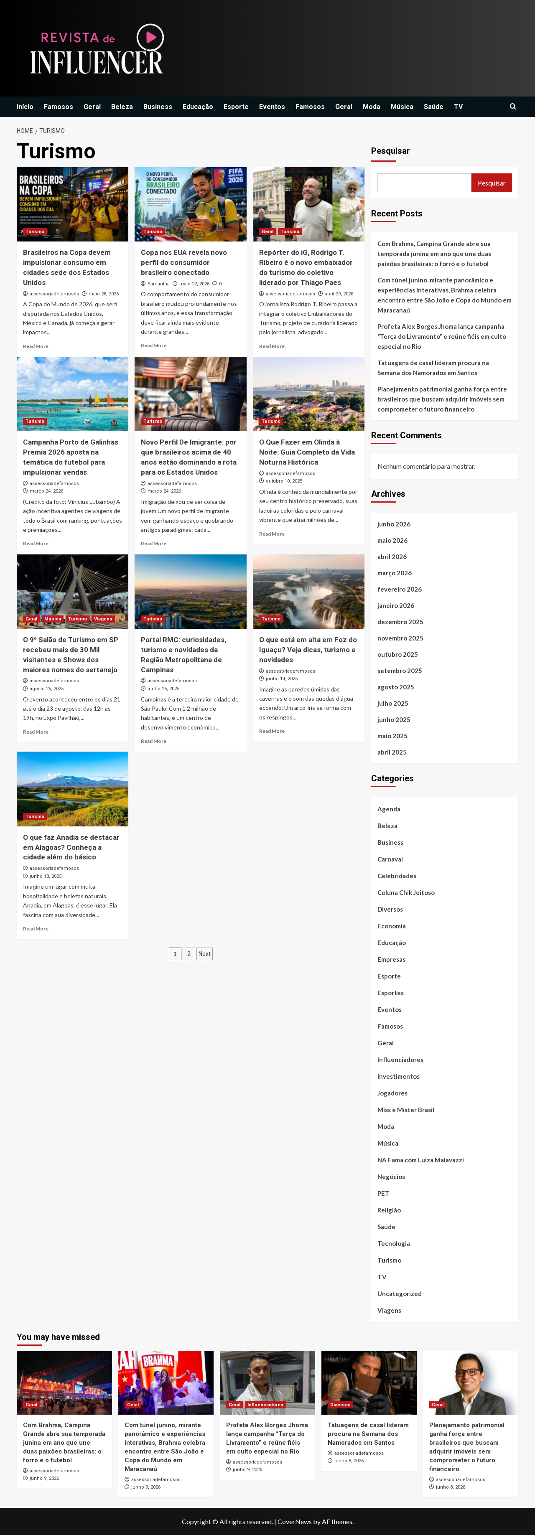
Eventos (272, 107)
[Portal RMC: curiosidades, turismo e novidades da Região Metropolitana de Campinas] (190, 591)
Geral (92, 107)
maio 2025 (392, 736)
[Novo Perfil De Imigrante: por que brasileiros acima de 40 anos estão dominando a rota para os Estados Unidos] (190, 394)
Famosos (58, 107)
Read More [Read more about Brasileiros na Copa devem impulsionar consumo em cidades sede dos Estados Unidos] (35, 346)
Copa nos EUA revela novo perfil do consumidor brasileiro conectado (184, 262)
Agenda (388, 809)
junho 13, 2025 (45, 876)
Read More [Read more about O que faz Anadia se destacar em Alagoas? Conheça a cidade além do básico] (35, 928)
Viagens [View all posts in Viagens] (103, 619)
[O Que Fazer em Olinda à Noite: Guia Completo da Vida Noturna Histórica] (308, 394)
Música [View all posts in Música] (52, 619)
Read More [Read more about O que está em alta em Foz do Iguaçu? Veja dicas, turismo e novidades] (272, 731)
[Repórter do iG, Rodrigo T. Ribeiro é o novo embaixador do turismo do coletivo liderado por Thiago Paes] (308, 204)
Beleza (122, 107)
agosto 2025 (395, 687)
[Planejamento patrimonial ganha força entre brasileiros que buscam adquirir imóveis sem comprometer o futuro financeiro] (470, 1383)
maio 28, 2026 (104, 294)
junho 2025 (393, 719)
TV (458, 107)
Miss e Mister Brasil (405, 1109)
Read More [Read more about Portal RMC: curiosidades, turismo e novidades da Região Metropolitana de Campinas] (153, 741)
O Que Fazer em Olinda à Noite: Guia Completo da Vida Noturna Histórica (307, 452)
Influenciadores (400, 1059)
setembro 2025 (399, 670)
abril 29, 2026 (339, 294)
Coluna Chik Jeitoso (406, 892)
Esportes (390, 992)
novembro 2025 (400, 638)
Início (25, 107)
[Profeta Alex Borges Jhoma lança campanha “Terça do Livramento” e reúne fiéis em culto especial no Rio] (267, 1383)
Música (402, 107)
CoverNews (295, 1521)
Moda (371, 107)
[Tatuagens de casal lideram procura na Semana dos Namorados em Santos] (369, 1383)
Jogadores (392, 1093)
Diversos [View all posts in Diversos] (340, 1405)
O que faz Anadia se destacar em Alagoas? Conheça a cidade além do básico (71, 847)
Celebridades (396, 875)
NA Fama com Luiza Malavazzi (420, 1160)
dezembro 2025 (400, 621)
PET (383, 1193)
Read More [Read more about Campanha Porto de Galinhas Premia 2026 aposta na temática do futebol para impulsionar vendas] (35, 543)
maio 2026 (392, 540)
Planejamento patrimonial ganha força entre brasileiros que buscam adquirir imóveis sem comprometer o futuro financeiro (442, 399)
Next (205, 953)
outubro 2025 (397, 654)
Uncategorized (399, 1293)
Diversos (390, 909)
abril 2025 (392, 752)
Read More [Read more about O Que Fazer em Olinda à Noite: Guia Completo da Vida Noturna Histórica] (272, 534)
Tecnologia (393, 1243)
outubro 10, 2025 (284, 481)
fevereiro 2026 (399, 589)
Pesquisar (390, 151)
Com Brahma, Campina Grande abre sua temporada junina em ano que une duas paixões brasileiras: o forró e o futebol (434, 253)
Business (157, 107)
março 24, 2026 (46, 491)
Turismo (389, 1260)
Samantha (159, 284)
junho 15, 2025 (163, 688)
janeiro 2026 (395, 605)
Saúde (433, 107)
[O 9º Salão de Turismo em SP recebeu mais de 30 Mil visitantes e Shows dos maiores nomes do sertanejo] (72, 591)
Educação (198, 107)
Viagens (389, 1310)
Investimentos (398, 1076)
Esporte (236, 107)
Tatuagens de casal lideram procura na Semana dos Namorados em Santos (433, 367)
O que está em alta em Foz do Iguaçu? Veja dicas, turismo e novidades (308, 649)
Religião (389, 1210)
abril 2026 (392, 556)
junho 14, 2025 (282, 678)
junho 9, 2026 (44, 1478)
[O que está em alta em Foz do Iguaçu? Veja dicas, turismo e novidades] (308, 591)
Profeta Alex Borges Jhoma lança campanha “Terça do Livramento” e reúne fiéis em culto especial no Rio (441, 336)
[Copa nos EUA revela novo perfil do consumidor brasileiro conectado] (190, 204)
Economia (391, 926)
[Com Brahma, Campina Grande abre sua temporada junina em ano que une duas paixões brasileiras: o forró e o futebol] (64, 1383)
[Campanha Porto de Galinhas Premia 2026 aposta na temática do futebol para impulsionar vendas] (72, 394)
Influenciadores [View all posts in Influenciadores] (265, 1405)
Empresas (391, 959)
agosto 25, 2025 (47, 688)
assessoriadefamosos (54, 294)
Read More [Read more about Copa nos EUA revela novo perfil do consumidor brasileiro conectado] (153, 345)
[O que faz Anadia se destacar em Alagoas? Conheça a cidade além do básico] (72, 789)
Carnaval (390, 859)
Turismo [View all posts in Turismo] (34, 231)
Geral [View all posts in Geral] (267, 231)
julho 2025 (392, 703)
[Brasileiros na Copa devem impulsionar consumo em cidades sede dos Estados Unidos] (72, 204)
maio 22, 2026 (194, 284)
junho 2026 (393, 524)
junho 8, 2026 (349, 1461)
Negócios (391, 1176)
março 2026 (394, 573)
